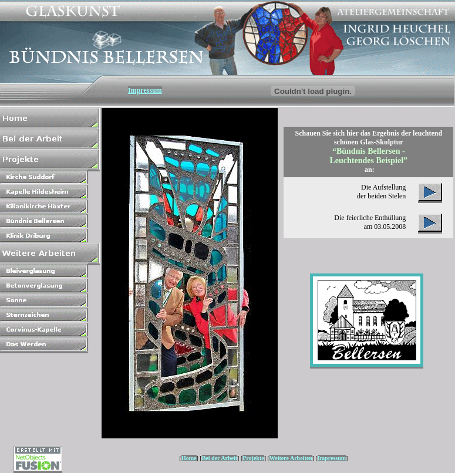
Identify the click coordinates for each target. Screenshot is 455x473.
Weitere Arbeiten (290, 458)
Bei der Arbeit (219, 458)
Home (189, 458)
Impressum (145, 90)
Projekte (253, 458)
